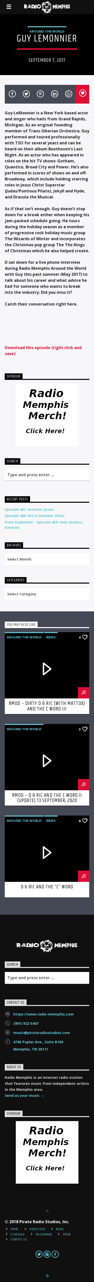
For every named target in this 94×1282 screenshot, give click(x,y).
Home (15, 1229)
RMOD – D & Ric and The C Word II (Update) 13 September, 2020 (47, 798)
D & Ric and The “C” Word (47, 887)
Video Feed (37, 1229)
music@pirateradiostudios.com (41, 1032)
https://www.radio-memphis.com (43, 1014)
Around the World (47, 31)
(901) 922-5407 (26, 1023)
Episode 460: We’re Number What (34, 515)
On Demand (44, 1234)
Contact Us (19, 1239)
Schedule (18, 1234)
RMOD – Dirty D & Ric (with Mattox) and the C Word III (47, 706)
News (51, 637)
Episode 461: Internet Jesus (29, 509)
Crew (67, 1234)
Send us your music (24, 1096)
